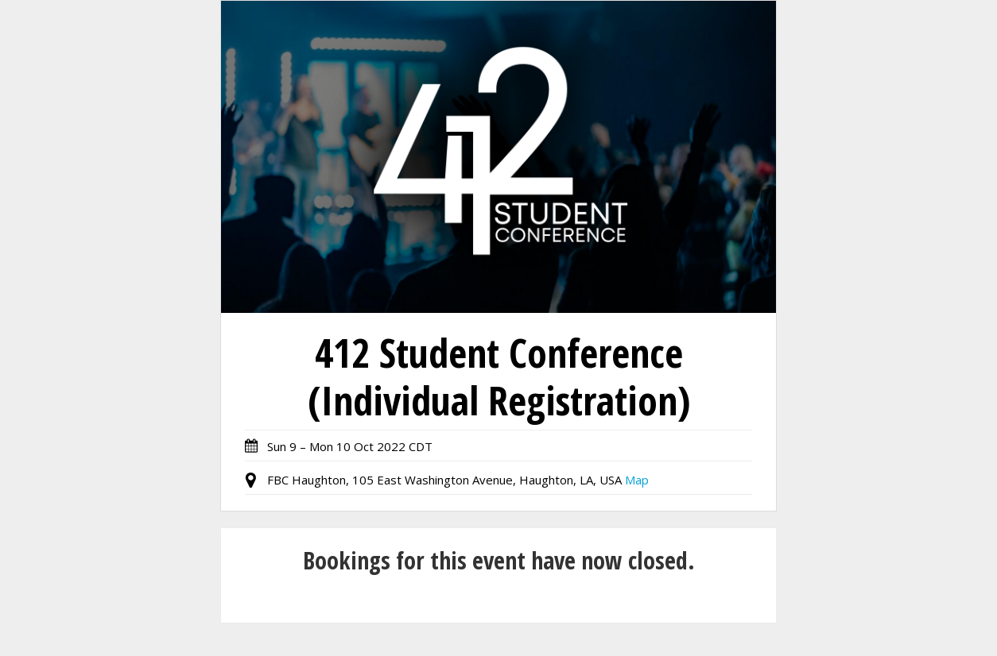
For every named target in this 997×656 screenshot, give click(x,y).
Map (637, 480)
